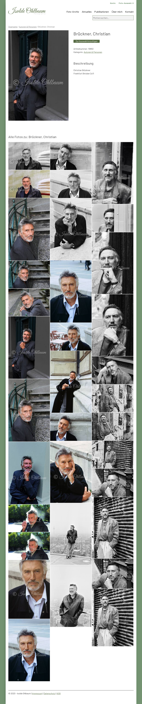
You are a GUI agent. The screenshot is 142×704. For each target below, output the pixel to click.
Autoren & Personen (28, 27)
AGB (59, 693)
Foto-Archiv (72, 11)
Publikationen (101, 11)
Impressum (37, 693)
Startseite (12, 27)
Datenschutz (49, 693)
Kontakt (129, 11)
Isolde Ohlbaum (26, 11)
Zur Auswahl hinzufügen (86, 41)
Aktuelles (87, 11)
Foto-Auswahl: (126, 3)
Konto (113, 3)
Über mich (117, 11)
